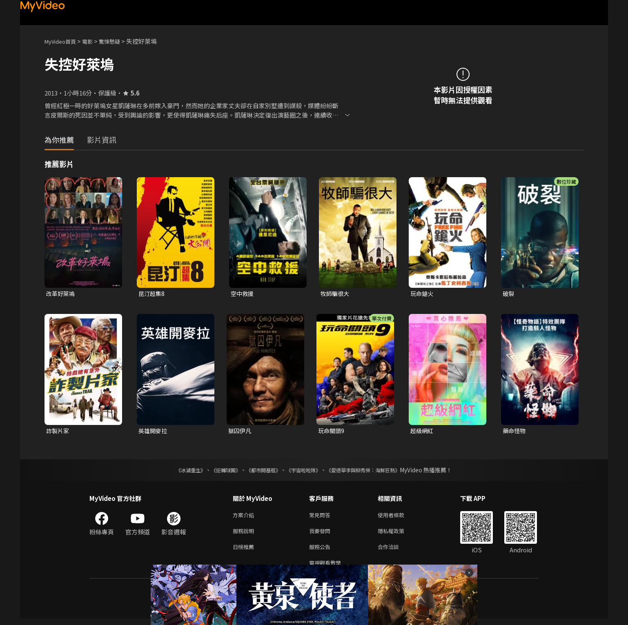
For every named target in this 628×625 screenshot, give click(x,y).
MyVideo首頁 (63, 41)
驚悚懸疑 (118, 41)
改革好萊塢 (61, 293)
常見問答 (321, 517)
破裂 (509, 293)
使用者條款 (398, 517)
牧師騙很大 (336, 293)
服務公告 (321, 551)
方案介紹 (245, 517)
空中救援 (243, 293)
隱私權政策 (398, 534)
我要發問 (321, 534)
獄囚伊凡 (240, 431)
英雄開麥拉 (153, 431)
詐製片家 (58, 431)
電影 (94, 41)
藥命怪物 (515, 431)
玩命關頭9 (332, 431)
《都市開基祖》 (259, 471)
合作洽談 (395, 551)
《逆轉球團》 (216, 471)
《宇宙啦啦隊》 (305, 471)
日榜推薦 (245, 551)
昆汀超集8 (152, 293)
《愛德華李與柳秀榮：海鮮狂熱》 (373, 471)
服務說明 (245, 534)
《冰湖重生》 (176, 471)
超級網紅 (422, 431)
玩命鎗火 (422, 293)
